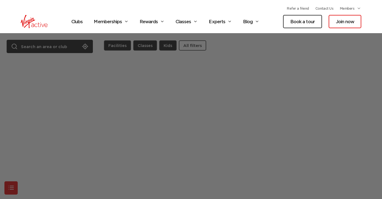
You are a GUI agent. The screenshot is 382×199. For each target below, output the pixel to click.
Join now (345, 22)
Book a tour (302, 22)
